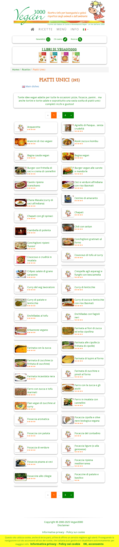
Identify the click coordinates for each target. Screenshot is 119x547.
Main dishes (30, 86)
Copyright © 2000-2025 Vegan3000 (63, 522)
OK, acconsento (93, 544)
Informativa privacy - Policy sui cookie (55, 544)
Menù (62, 29)
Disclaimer (63, 525)
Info (75, 29)
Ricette (46, 29)
